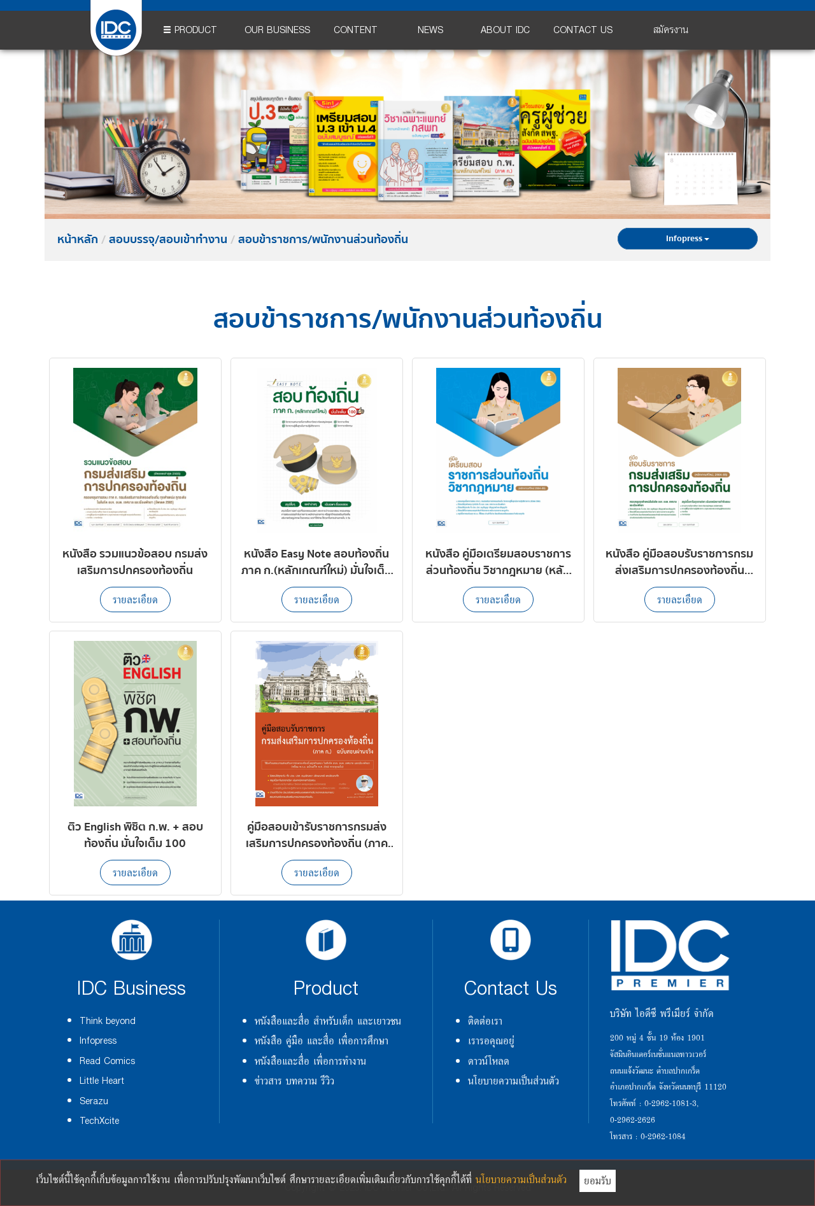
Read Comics (107, 1061)
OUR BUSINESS (277, 30)
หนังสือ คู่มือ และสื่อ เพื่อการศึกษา (321, 1040)
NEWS (430, 30)
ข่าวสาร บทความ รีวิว (294, 1080)
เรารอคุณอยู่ (491, 1040)
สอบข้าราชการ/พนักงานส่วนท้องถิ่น (323, 240)
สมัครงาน (670, 30)
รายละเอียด (135, 599)
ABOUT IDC (505, 30)
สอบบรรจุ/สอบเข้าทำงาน (168, 240)
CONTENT (356, 30)
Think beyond (108, 1021)
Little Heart (102, 1081)
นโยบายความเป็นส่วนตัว (513, 1080)
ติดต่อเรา (485, 1020)
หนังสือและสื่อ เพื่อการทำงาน (310, 1061)
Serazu (94, 1101)
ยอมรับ (597, 1180)
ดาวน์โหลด (488, 1061)
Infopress (687, 239)
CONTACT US (583, 30)
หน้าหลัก (77, 240)
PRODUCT (190, 30)
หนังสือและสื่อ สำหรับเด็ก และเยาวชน (328, 1020)
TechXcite (99, 1121)
